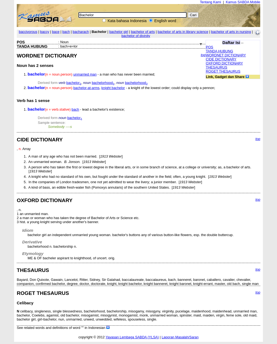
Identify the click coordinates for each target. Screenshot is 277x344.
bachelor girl (118, 32)
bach (66, 32)
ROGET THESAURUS (223, 71)
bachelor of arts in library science (183, 32)
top (203, 55)
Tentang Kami (210, 2)
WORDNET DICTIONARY (226, 55)
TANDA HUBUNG (219, 51)
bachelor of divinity (135, 36)
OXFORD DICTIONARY (224, 63)
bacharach (81, 32)
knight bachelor (113, 88)
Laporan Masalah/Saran (180, 337)
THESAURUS (216, 67)
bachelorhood (103, 83)
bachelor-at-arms (86, 88)
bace (56, 32)
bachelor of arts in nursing (231, 32)
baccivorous (28, 32)
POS (209, 47)
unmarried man (85, 74)
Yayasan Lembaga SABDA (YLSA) (132, 337)
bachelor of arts (143, 32)
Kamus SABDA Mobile (243, 2)
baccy (44, 32)
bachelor (73, 83)
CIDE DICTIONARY (221, 59)
